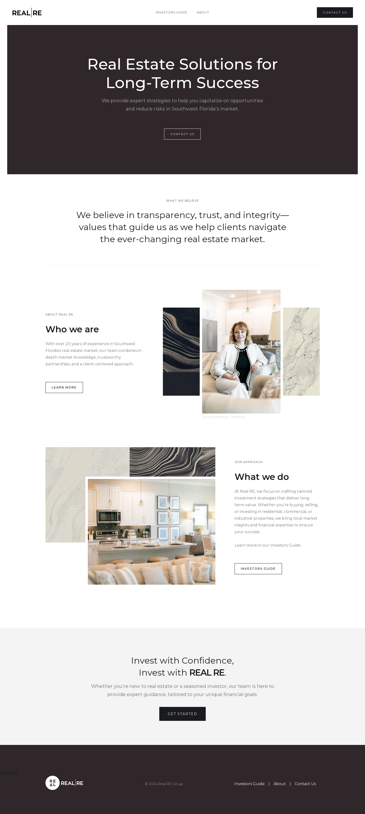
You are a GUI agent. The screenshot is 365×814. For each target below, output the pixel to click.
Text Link (9, 772)
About (203, 12)
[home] (34, 12)
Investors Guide (171, 12)
